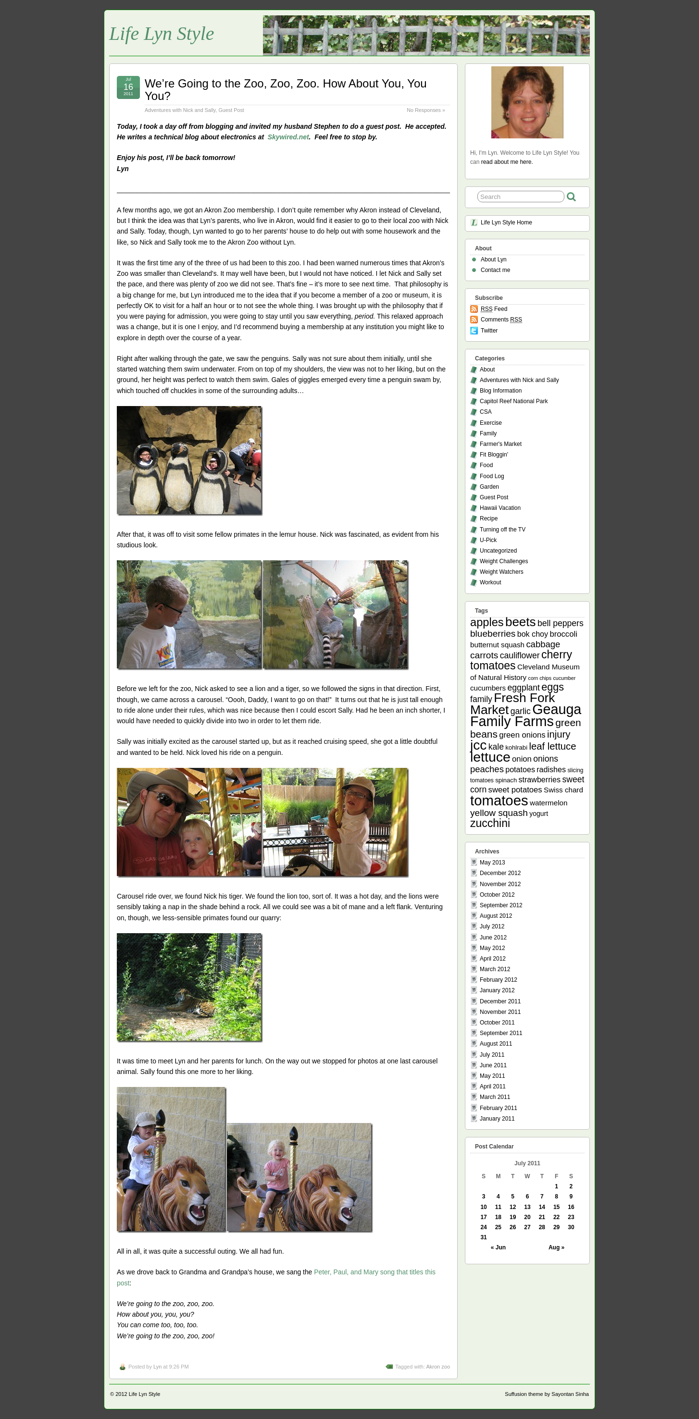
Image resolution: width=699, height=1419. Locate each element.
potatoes (520, 769)
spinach (506, 780)
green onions (522, 735)
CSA (486, 411)
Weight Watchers (502, 571)
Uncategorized (498, 550)
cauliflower (520, 655)
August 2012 (496, 916)
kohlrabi (516, 747)
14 (542, 1207)
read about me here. (507, 162)
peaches (487, 769)
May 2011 (492, 1076)
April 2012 (493, 958)
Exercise (491, 423)
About (487, 369)
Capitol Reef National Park (514, 401)
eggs (552, 687)
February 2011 (498, 1108)
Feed (494, 309)
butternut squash (497, 645)
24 (483, 1227)
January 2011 (497, 1118)
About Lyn (494, 259)
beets (520, 622)
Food (486, 465)
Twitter (489, 330)
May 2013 (492, 862)
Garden (489, 486)
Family (488, 433)
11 (498, 1207)
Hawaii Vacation (500, 508)
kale (496, 747)
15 (556, 1207)
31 (483, 1237)
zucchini (490, 823)
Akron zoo (438, 1367)
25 (498, 1227)
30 (571, 1227)
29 (556, 1227)
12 (513, 1207)
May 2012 (492, 948)
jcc (478, 745)
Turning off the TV (502, 529)
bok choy (532, 633)
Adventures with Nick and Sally (180, 110)
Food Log (492, 476)
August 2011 (496, 1043)
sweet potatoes (515, 789)
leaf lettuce (552, 746)
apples (487, 622)
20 (527, 1217)
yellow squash (499, 813)
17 (483, 1217)
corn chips (540, 678)
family (481, 699)
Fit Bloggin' (494, 454)
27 (527, 1227)
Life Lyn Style (161, 33)
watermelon (548, 803)
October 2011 (497, 1022)
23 (571, 1217)
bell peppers (560, 623)
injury (559, 734)
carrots (484, 655)
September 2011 (501, 1033)
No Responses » (426, 110)
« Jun (498, 1247)
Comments (501, 319)
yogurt (538, 813)
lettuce (490, 757)
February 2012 (498, 979)
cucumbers (488, 688)
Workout (490, 582)
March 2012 (495, 969)
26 (513, 1227)
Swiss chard (563, 790)
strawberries (540, 779)
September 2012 (501, 905)
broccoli (563, 634)
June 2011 (493, 1065)
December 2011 (500, 1001)
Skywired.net (288, 137)
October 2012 (497, 894)
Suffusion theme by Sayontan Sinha (547, 1394)
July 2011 (492, 1054)
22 (556, 1217)
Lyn (157, 1367)
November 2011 (500, 1012)
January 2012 (497, 990)
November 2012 (500, 884)
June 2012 (493, 937)
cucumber (564, 678)
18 (498, 1217)
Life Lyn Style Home (506, 222)
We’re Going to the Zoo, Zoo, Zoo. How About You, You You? (286, 89)
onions (545, 759)
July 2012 (492, 926)
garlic (521, 711)
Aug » (556, 1247)
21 (542, 1217)
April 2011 (493, 1086)
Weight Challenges (504, 561)
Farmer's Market (501, 444)
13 (527, 1207)
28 (542, 1227)
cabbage (543, 644)
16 (571, 1207)
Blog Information (501, 390)
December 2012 (500, 873)
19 (513, 1217)
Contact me (495, 270)
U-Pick (488, 540)
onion (522, 759)
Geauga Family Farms (525, 715)
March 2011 (495, 1097)
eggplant (524, 687)
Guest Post (231, 110)
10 (483, 1207)
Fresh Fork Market (512, 704)
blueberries (492, 634)
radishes (551, 769)
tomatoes (499, 800)
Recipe (489, 518)
